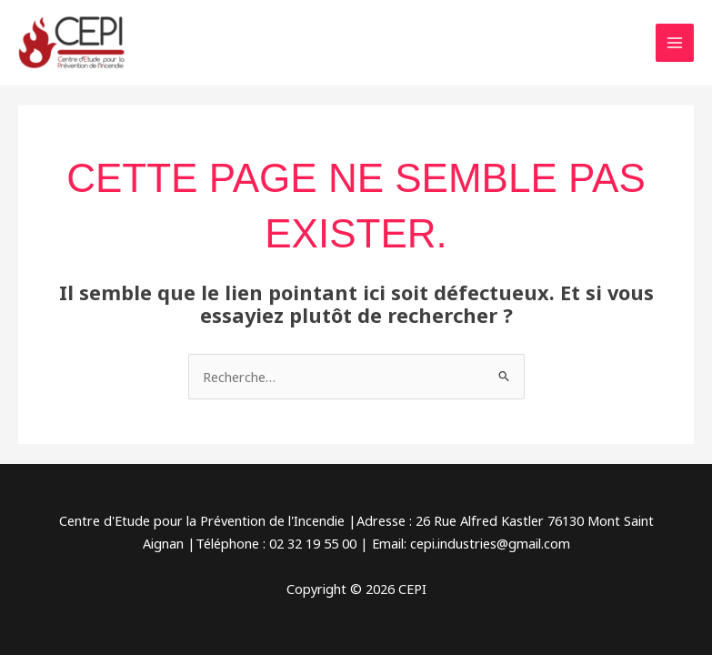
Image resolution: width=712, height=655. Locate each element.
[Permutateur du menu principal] (675, 43)
